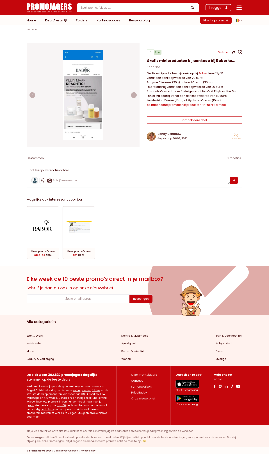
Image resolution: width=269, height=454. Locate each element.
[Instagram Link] (220, 386)
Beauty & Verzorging (40, 359)
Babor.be (153, 68)
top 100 (61, 405)
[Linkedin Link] (226, 386)
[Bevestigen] (234, 180)
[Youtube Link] (238, 386)
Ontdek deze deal (195, 121)
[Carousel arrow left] (32, 95)
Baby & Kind (223, 343)
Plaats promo (215, 20)
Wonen (126, 359)
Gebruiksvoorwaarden (66, 450)
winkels (53, 397)
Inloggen (216, 7)
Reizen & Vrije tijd (132, 351)
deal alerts (47, 409)
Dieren (220, 351)
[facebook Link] (215, 386)
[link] (30, 29)
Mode (30, 351)
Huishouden (34, 343)
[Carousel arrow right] (133, 95)
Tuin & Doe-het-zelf (229, 335)
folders (96, 390)
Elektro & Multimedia (134, 335)
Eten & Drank (35, 335)
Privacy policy (87, 450)
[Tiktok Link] (232, 386)
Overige (221, 359)
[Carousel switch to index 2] (85, 135)
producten (55, 394)
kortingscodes (81, 390)
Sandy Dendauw (169, 134)
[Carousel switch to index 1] (81, 135)
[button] (237, 20)
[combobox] (138, 7)
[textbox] (135, 7)
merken (94, 394)
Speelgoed (128, 343)
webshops (33, 397)
